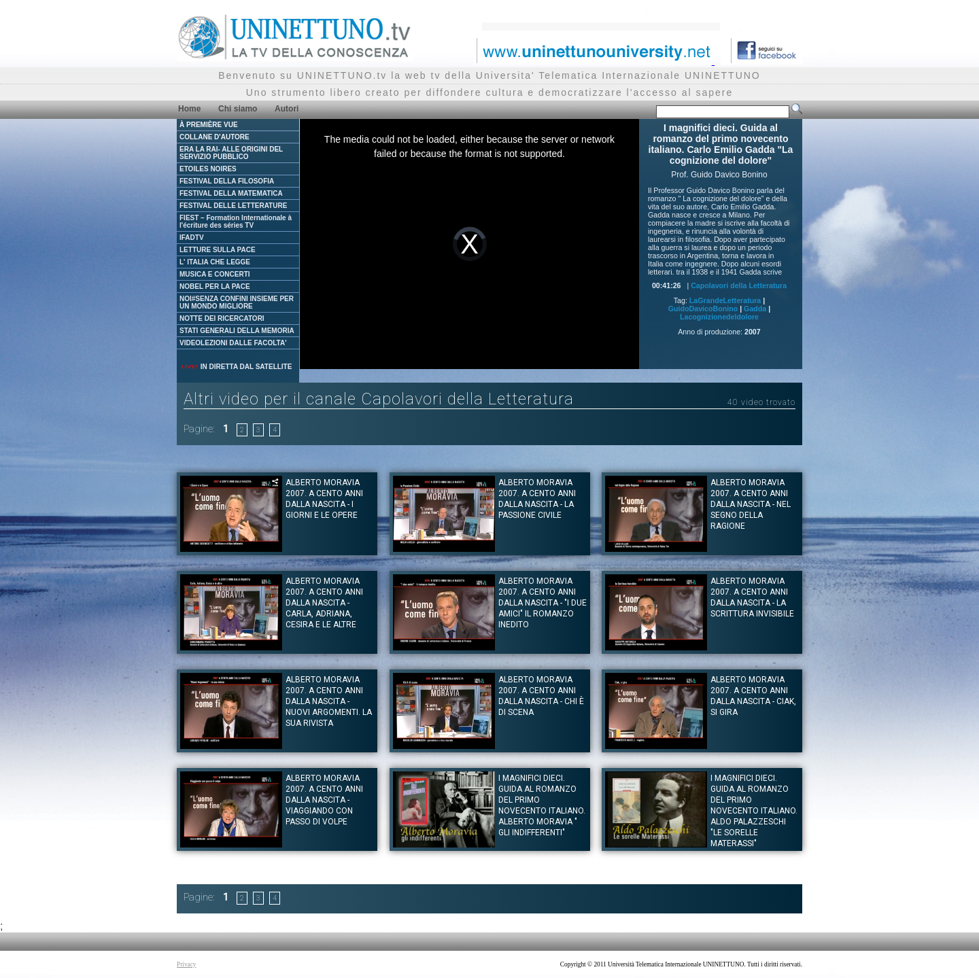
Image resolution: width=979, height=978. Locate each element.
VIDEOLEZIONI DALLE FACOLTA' (233, 343)
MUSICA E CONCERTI (214, 274)
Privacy (186, 964)
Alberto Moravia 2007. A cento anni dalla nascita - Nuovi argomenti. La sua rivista (329, 701)
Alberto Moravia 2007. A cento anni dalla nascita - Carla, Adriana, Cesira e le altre (324, 602)
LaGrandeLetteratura (725, 300)
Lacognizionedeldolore (719, 317)
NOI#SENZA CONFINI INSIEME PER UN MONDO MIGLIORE (236, 302)
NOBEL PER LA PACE (214, 286)
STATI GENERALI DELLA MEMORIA (236, 330)
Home (189, 108)
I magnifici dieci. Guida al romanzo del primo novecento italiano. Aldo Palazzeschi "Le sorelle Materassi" (753, 810)
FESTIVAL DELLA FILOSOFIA (226, 181)
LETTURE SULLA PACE (217, 250)
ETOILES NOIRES (208, 169)
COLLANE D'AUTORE (214, 137)
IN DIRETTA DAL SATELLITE (236, 366)
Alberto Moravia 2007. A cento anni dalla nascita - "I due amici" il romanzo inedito (542, 602)
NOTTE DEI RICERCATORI (221, 318)
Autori (286, 108)
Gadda (755, 308)
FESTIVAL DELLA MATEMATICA (231, 193)
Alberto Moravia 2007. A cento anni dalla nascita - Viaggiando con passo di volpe (324, 799)
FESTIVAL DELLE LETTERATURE (233, 205)
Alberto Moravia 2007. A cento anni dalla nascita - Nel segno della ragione (750, 504)
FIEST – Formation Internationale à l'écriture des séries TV (235, 221)
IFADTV (191, 237)
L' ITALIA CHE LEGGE (214, 262)
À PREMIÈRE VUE (208, 124)
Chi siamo (237, 108)
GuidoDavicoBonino (703, 308)
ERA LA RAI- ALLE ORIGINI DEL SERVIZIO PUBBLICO (231, 152)
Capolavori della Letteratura (739, 285)
